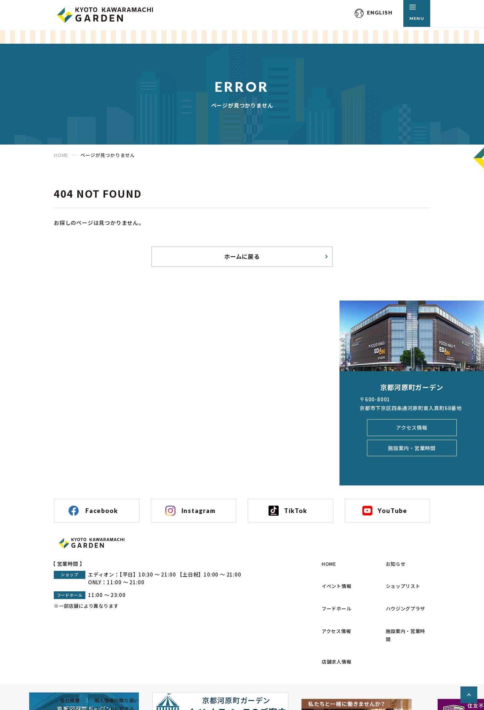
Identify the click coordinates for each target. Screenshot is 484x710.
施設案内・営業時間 (412, 452)
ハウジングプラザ (403, 607)
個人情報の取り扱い (113, 666)
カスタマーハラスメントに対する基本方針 (93, 680)
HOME (61, 155)
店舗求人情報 (334, 632)
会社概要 (64, 666)
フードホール (334, 607)
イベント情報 (334, 594)
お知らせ (392, 581)
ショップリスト (400, 594)
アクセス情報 (412, 430)
